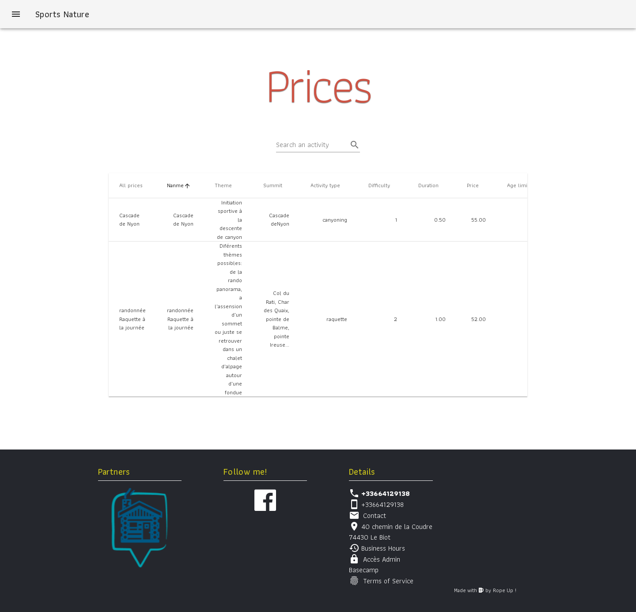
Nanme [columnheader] (179, 185)
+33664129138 (382, 504)
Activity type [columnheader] (328, 185)
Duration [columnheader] (432, 185)
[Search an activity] (312, 145)
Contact (374, 515)
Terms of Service (388, 580)
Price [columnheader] (476, 185)
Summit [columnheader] (276, 185)
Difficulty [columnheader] (382, 185)
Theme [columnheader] (227, 185)
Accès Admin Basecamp (374, 564)
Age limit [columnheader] (521, 185)
